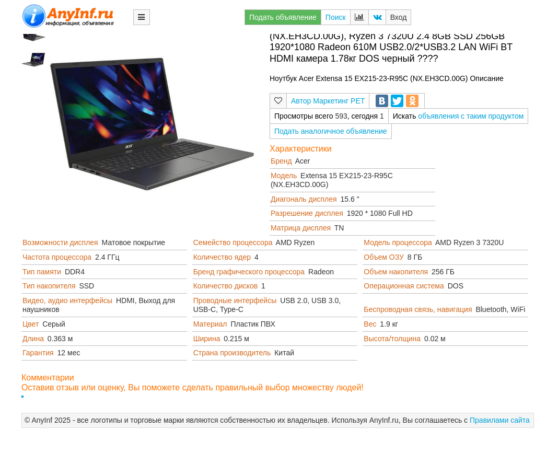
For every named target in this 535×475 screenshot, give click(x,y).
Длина (33, 338)
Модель (284, 175)
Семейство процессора (233, 242)
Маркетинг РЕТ (339, 101)
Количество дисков (225, 286)
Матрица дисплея (301, 228)
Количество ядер (222, 257)
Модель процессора (398, 242)
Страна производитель (232, 353)
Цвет (30, 324)
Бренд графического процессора (249, 272)
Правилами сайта (500, 420)
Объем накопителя (396, 272)
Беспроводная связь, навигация (418, 309)
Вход (398, 17)
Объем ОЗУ (384, 257)
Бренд (281, 161)
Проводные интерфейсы (235, 300)
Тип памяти (41, 272)
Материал (210, 324)
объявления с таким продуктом (471, 116)
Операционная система (404, 286)
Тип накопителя (49, 286)
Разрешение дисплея (307, 213)
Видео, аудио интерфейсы (67, 300)
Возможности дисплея (60, 242)
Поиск (335, 17)
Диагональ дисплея (304, 199)
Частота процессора (56, 257)
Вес (370, 324)
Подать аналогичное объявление (330, 131)
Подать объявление (283, 17)
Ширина (206, 338)
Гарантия (38, 353)
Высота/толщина (392, 338)
